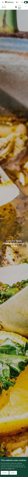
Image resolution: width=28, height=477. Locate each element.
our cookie (8, 468)
